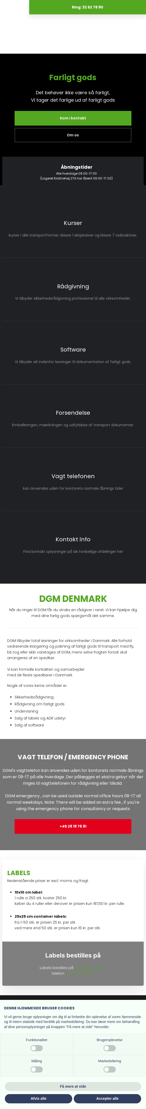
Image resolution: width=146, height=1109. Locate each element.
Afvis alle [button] (38, 1098)
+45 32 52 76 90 (79, 973)
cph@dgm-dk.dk (90, 967)
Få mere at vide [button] (73, 1086)
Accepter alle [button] (107, 1098)
